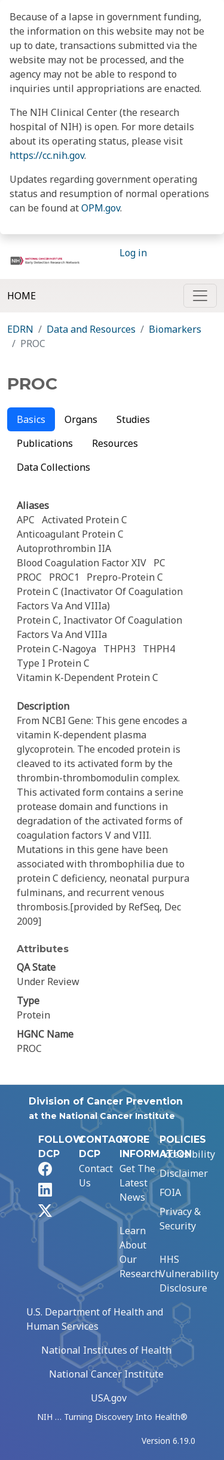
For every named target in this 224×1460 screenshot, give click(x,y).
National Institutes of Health (106, 1350)
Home (21, 295)
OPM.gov (100, 207)
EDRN (20, 329)
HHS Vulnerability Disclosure (189, 1274)
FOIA (170, 1192)
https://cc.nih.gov (47, 155)
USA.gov (109, 1397)
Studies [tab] (133, 419)
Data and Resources (91, 329)
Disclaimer (183, 1173)
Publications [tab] (45, 443)
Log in (133, 252)
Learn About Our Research (140, 1252)
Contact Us (96, 1175)
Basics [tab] (31, 419)
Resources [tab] (115, 443)
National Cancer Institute (106, 1374)
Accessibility (187, 1154)
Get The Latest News (137, 1183)
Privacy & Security (180, 1218)
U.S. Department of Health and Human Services (94, 1319)
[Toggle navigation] (200, 296)
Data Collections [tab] (53, 467)
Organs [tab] (81, 419)
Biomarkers (175, 329)
